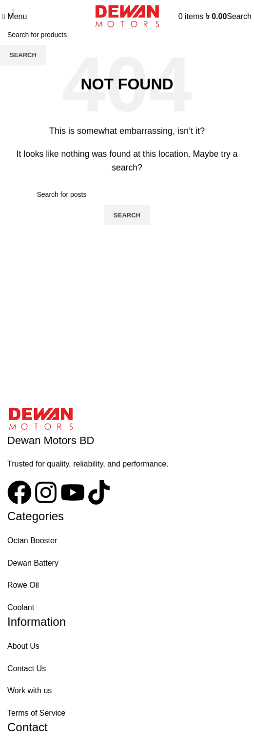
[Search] (239, 16)
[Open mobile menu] (14, 16)
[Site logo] (127, 16)
